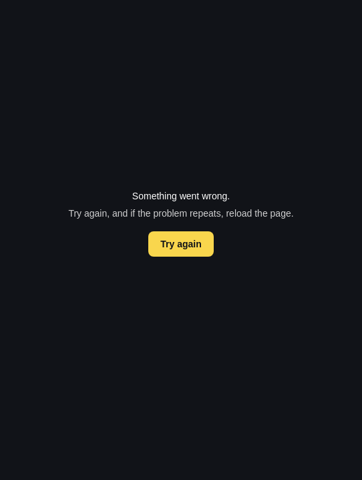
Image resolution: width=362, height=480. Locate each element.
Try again (180, 244)
